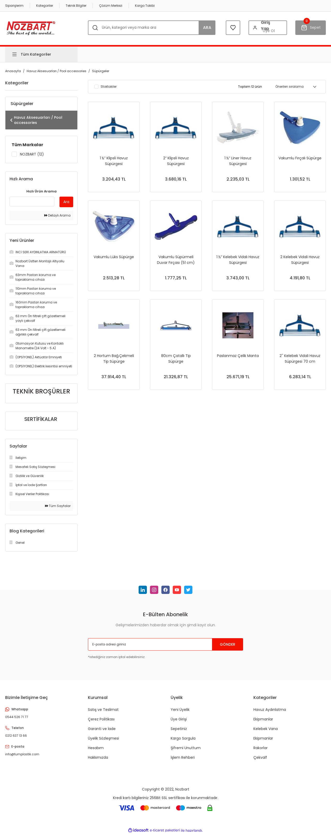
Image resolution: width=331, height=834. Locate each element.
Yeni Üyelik (180, 709)
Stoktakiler (109, 87)
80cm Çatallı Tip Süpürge (176, 358)
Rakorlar (260, 747)
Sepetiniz (179, 728)
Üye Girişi (179, 719)
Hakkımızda (98, 757)
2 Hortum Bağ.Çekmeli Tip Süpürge (114, 358)
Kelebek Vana (265, 728)
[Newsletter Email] (165, 644)
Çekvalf (260, 757)
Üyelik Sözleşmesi (103, 738)
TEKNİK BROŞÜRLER (41, 391)
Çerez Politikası (101, 719)
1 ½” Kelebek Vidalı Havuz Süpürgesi (237, 259)
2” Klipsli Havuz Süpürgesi (176, 160)
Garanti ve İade (102, 728)
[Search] (151, 27)
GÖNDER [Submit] (227, 644)
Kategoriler (44, 5)
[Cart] (310, 27)
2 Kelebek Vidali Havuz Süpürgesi (300, 259)
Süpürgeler (100, 71)
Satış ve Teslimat (103, 709)
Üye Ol (269, 30)
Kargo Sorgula (183, 738)
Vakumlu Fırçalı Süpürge (300, 158)
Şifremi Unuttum (186, 747)
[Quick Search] (32, 201)
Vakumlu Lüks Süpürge (114, 256)
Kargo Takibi (145, 5)
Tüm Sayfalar (58, 506)
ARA (207, 28)
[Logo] (31, 27)
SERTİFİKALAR (40, 419)
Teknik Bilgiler (76, 5)
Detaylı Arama (57, 215)
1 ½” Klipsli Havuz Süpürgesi (114, 160)
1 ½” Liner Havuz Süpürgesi (237, 160)
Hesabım (96, 747)
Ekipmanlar (263, 719)
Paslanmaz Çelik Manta (238, 355)
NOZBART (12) (32, 154)
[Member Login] (268, 27)
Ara (66, 201)
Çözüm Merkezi (110, 5)
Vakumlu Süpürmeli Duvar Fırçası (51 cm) (176, 259)
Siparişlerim (14, 5)
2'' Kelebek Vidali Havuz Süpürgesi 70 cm (300, 358)
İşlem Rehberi (183, 757)
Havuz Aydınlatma (269, 709)
